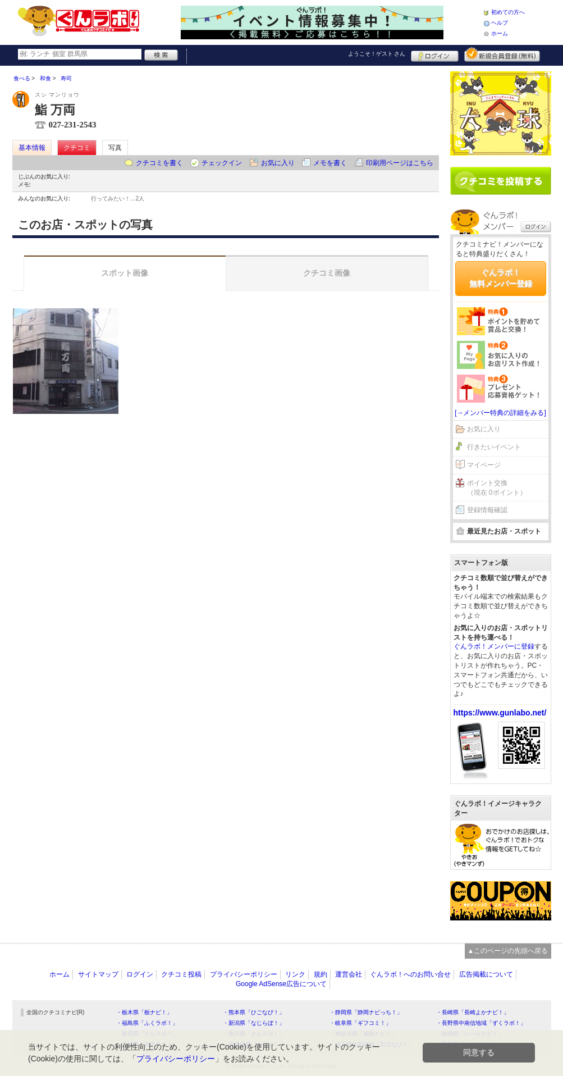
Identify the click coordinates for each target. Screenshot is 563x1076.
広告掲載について (486, 974)
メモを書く (330, 163)
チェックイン (222, 163)
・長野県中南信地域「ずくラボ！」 (481, 1023)
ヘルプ (499, 23)
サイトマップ (98, 974)
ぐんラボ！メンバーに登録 (494, 646)
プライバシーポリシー (243, 974)
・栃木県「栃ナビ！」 (144, 1012)
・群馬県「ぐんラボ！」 (147, 1034)
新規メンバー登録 (502, 54)
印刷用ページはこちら (399, 163)
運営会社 (348, 974)
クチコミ (76, 148)
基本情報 (32, 148)
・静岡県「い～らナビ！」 (470, 1034)
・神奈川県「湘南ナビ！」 (363, 1034)
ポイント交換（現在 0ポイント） (497, 487)
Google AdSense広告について (281, 984)
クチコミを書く (159, 163)
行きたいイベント (494, 447)
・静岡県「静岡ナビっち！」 (365, 1012)
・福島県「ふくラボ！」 (147, 1023)
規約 (320, 974)
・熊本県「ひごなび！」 (254, 1012)
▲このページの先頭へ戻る (508, 951)
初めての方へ (508, 12)
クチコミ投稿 (181, 974)
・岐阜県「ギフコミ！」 (360, 1023)
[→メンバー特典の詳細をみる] (500, 413)
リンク (295, 974)
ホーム (499, 33)
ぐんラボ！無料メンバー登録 (500, 278)
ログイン (435, 54)
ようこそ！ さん (377, 54)
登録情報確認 (487, 510)
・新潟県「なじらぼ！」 (254, 1023)
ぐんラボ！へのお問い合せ (410, 974)
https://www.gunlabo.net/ (500, 712)
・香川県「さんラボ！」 (254, 1034)
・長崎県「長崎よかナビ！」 (472, 1012)
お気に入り (278, 163)
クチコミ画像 (326, 272)
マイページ (484, 465)
